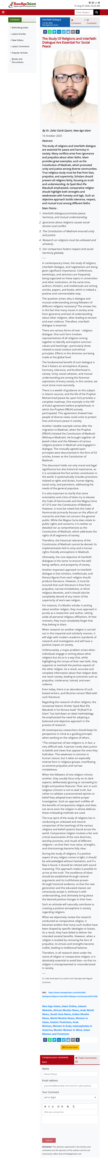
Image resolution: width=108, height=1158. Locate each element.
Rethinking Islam (20, 27)
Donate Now (70, 1047)
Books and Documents (17, 61)
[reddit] (68, 32)
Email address (50, 1080)
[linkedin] (59, 32)
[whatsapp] (50, 32)
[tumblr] (78, 32)
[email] (73, 32)
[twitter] (54, 32)
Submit (49, 1127)
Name (45, 1068)
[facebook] (45, 32)
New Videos (17, 40)
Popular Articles (20, 52)
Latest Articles (19, 33)
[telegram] (64, 32)
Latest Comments (20, 46)
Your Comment (50, 1092)
